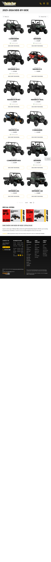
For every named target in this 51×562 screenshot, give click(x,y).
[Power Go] (13, 274)
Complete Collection (28, 265)
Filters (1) (6, 16)
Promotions (45, 248)
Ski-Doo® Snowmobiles (29, 260)
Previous (19, 202)
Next (32, 202)
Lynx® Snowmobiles (29, 263)
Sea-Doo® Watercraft (28, 258)
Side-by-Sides (29, 247)
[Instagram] (20, 255)
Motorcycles (37, 251)
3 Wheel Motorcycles (29, 249)
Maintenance (45, 251)
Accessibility (45, 255)
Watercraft (28, 251)
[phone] (41, 3)
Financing (36, 257)
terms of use (32, 274)
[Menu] (47, 3)
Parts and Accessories (45, 254)
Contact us (4, 233)
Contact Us (45, 244)
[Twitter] (22, 255)
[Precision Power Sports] (9, 3)
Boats (27, 252)
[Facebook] (18, 255)
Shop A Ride (10, 271)
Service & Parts (45, 250)
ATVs (27, 245)
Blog (43, 245)
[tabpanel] (18, 247)
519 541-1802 (6, 249)
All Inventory (29, 244)
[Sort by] (43, 16)
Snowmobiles (29, 254)
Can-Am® (28, 255)
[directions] (44, 3)
